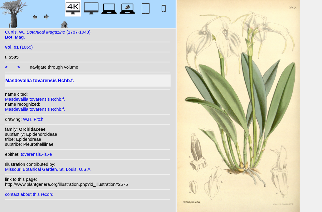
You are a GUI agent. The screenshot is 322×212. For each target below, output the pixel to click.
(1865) (19, 46)
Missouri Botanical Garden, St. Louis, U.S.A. (48, 169)
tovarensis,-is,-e (36, 154)
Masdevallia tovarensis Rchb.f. (35, 99)
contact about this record (29, 194)
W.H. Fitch (33, 119)
